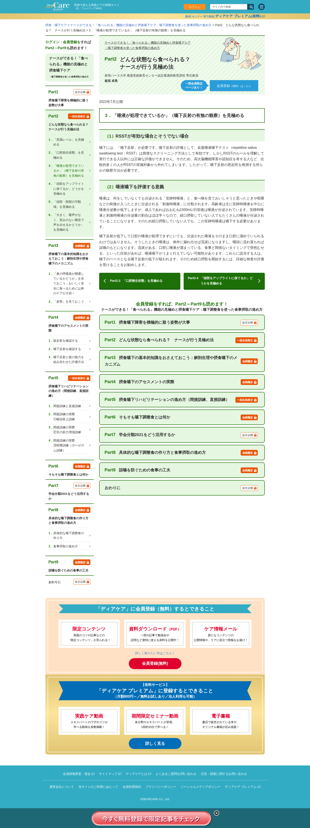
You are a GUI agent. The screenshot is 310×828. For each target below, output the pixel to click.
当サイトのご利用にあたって (98, 786)
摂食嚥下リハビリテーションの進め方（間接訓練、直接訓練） (181, 399)
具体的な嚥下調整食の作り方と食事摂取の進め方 (181, 452)
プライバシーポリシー (160, 786)
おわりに (181, 487)
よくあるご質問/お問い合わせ (176, 773)
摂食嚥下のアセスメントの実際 (181, 381)
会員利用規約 (132, 786)
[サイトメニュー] (261, 7)
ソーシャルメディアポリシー (200, 786)
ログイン (194, 7)
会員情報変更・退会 (77, 773)
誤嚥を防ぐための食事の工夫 (181, 470)
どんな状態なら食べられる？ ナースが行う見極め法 (181, 340)
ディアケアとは (136, 773)
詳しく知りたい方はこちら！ (155, 653)
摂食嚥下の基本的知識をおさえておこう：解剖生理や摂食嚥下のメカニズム (181, 360)
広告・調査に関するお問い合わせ (224, 773)
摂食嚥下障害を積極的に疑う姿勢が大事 (181, 322)
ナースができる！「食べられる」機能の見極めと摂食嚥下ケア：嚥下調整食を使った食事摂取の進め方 (140, 25)
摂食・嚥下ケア (56, 25)
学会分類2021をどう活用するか (181, 434)
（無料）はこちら (234, 86)
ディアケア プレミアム (240, 786)
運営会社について (61, 786)
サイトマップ (108, 773)
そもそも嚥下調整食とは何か (181, 417)
